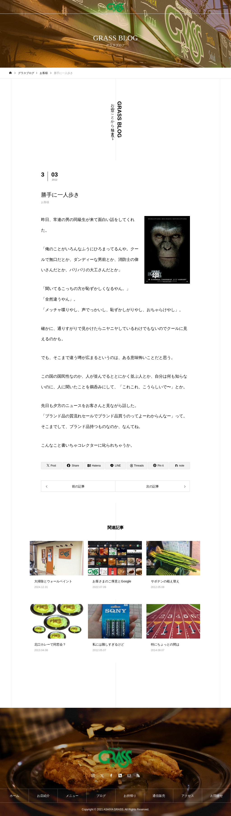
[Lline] (115, 465)
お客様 (45, 202)
